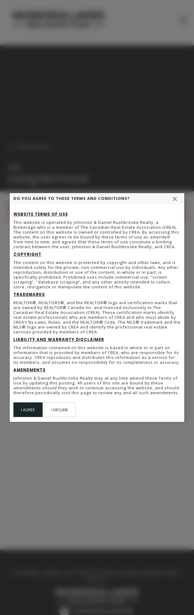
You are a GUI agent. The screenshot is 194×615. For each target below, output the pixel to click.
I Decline (59, 409)
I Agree (28, 409)
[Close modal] (175, 198)
